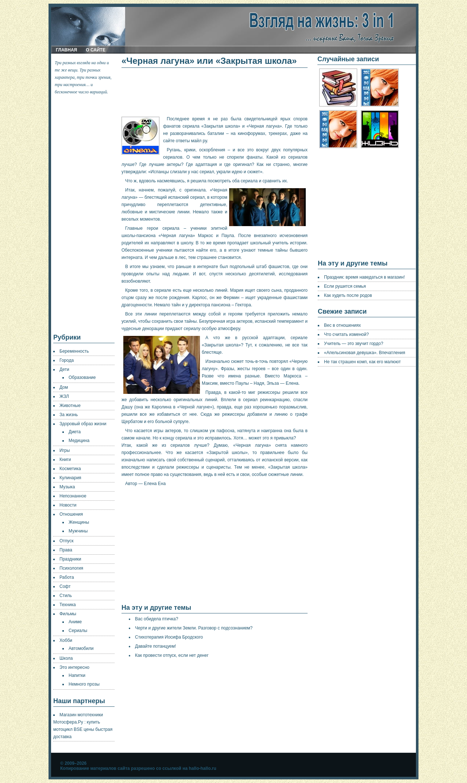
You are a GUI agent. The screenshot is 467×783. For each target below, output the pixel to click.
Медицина (79, 440)
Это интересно (74, 667)
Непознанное (72, 496)
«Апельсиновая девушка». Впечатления (364, 352)
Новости (67, 505)
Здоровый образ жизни (82, 423)
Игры (64, 450)
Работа (66, 577)
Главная (66, 50)
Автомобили (81, 648)
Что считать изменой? (346, 334)
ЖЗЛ (64, 396)
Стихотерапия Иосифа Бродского (169, 637)
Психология (71, 568)
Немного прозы (84, 684)
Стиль (65, 595)
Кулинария (70, 477)
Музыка (67, 486)
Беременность (74, 351)
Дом (63, 387)
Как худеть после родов (348, 295)
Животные (70, 405)
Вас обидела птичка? (156, 618)
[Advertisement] (84, 214)
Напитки (77, 675)
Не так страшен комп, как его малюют (362, 361)
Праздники (70, 559)
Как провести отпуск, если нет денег (172, 655)
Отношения (71, 514)
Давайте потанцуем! (155, 646)
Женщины (79, 522)
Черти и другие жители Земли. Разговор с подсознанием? (193, 628)
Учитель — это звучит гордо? (353, 343)
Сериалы (78, 630)
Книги (65, 459)
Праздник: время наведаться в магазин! (364, 277)
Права (65, 550)
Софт (64, 586)
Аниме (75, 621)
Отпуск (66, 540)
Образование (82, 377)
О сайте (95, 50)
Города (66, 360)
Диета (75, 431)
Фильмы (67, 613)
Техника (67, 604)
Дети (64, 369)
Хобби (65, 640)
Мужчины (78, 531)
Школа (66, 658)
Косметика (70, 468)
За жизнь (68, 414)
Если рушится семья (345, 286)
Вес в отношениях (342, 325)
